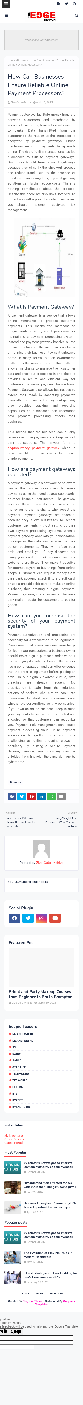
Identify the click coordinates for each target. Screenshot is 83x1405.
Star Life (19, 1067)
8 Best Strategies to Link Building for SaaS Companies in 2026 (50, 1275)
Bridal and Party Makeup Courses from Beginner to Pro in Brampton (40, 994)
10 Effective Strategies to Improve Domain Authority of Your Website (48, 1165)
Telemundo (20, 1073)
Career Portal (13, 1142)
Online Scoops (14, 1139)
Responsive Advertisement (41, 40)
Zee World (19, 1080)
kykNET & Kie (21, 1107)
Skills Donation (14, 1135)
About (39, 1293)
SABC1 (16, 1054)
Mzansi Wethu (23, 1040)
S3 (14, 1047)
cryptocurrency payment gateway (33, 448)
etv (15, 1093)
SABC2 (16, 1060)
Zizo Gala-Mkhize (21, 102)
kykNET (17, 1100)
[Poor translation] (16, 1331)
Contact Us (56, 1293)
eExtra (17, 1087)
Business (22, 60)
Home (11, 60)
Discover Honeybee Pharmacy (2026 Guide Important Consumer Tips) (50, 1205)
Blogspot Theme (33, 1301)
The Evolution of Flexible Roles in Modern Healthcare (48, 1255)
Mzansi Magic (22, 1034)
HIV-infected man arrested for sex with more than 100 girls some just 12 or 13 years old (51, 1185)
